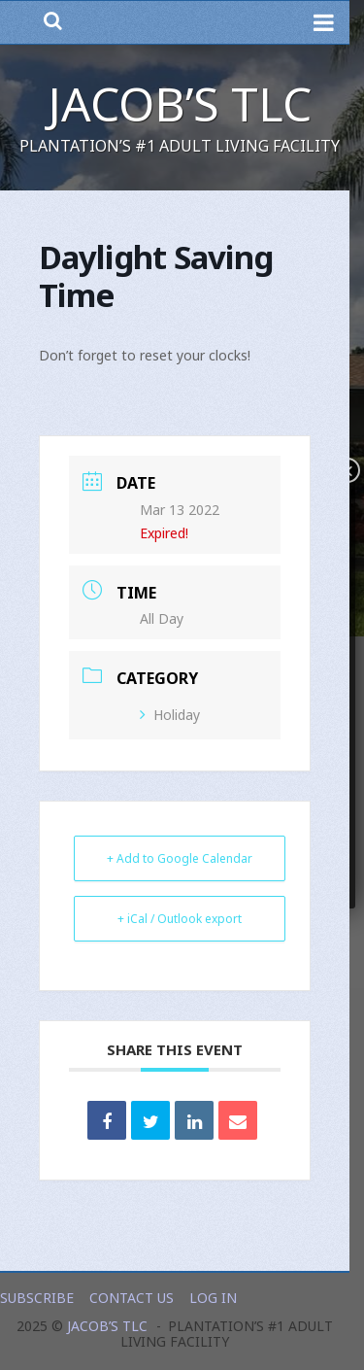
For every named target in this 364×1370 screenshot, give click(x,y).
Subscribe (37, 1297)
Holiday (170, 714)
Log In (213, 1297)
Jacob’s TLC (180, 103)
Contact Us (131, 1297)
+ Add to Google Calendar (179, 858)
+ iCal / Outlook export (179, 918)
